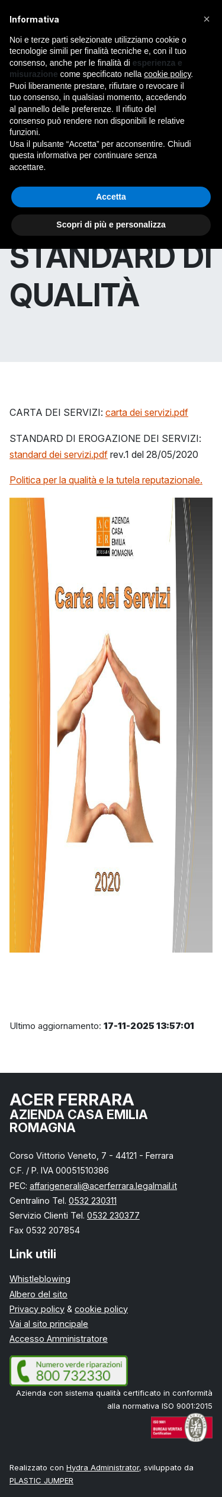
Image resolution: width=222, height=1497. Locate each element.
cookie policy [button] (167, 74)
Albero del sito (38, 1294)
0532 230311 (93, 1200)
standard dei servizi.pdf (58, 454)
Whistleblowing (39, 1279)
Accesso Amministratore (58, 1338)
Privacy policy (37, 1309)
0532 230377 (113, 1215)
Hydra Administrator (102, 1467)
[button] (206, 18)
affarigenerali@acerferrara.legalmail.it (103, 1186)
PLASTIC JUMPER (41, 1480)
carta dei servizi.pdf (146, 412)
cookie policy (101, 1309)
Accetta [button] (111, 196)
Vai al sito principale (48, 1324)
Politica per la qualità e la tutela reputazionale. (105, 480)
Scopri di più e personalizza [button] (110, 224)
